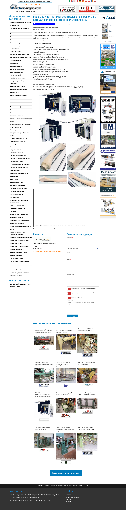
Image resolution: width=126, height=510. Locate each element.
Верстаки (13, 37)
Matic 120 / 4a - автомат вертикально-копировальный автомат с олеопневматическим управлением (43, 395)
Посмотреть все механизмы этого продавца (47, 251)
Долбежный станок (16, 66)
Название (70, 237)
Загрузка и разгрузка (16, 72)
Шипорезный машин (16, 267)
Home (20, 1)
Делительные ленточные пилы (20, 54)
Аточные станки (15, 25)
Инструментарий (15, 75)
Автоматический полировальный (20, 22)
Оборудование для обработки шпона (19, 134)
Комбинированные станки (18, 89)
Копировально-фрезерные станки (18, 97)
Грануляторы (14, 48)
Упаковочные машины (17, 223)
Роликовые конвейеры (17, 185)
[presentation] (80, 308)
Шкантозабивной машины (18, 270)
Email (68, 252)
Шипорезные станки (16, 258)
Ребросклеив (14, 179)
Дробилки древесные (17, 69)
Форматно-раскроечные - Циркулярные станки (18, 233)
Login (49, 1)
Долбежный (14, 63)
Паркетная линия (15, 147)
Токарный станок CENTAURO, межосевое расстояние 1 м (86, 329)
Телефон (69, 267)
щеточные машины (16, 275)
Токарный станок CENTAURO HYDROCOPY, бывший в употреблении (64, 364)
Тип (68, 245)
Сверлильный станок (17, 191)
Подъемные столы (16, 149)
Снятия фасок (14, 197)
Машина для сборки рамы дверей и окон (21, 120)
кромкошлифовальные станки (19, 104)
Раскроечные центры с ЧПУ (19, 173)
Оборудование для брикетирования (16, 129)
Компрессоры (14, 92)
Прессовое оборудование (18, 155)
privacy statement (91, 288)
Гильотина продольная (17, 46)
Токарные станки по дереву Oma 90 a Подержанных (86, 363)
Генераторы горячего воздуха (19, 43)
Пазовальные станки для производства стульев (18, 143)
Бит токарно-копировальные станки (19, 30)
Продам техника (29, 1)
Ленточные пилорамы (17, 115)
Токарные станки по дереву (44, 24)
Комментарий (71, 274)
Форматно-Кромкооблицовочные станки (20, 228)
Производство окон (16, 161)
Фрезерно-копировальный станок (21, 237)
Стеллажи (13, 211)
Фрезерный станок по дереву (19, 246)
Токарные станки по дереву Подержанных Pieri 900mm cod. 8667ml (86, 429)
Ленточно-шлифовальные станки (20, 110)
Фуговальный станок (17, 249)
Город (69, 259)
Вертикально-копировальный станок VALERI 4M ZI (42, 428)
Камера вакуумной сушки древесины (18, 82)
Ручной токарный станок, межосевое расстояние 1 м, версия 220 (44, 364)
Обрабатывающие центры (18, 138)
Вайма (12, 34)
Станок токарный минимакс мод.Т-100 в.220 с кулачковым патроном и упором (64, 330)
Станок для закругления (17, 208)
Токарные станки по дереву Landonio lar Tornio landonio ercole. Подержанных (65, 429)
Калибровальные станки (18, 78)
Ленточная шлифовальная (18, 107)
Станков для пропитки (17, 205)
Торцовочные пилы (16, 217)
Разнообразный (15, 170)
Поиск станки (41, 1)
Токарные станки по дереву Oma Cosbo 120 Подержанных (65, 393)
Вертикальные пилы (16, 40)
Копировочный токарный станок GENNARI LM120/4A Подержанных (87, 393)
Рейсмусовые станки (16, 182)
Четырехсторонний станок (18, 252)
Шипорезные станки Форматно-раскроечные (20, 263)
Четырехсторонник (16, 255)
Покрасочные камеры (17, 152)
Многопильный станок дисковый (20, 124)
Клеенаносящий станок (17, 86)
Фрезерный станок (16, 243)
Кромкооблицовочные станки (19, 101)
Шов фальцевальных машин (19, 272)
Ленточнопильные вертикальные (21, 113)
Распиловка (14, 176)
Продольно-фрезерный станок (20, 158)
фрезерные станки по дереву (19, 240)
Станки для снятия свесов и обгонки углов (19, 201)
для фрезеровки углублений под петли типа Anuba (20, 59)
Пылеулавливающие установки (20, 164)
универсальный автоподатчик (19, 220)
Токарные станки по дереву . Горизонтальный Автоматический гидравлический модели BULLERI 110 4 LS (43, 331)
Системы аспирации (16, 194)
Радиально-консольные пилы (19, 167)
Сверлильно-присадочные (18, 188)
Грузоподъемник (15, 51)
